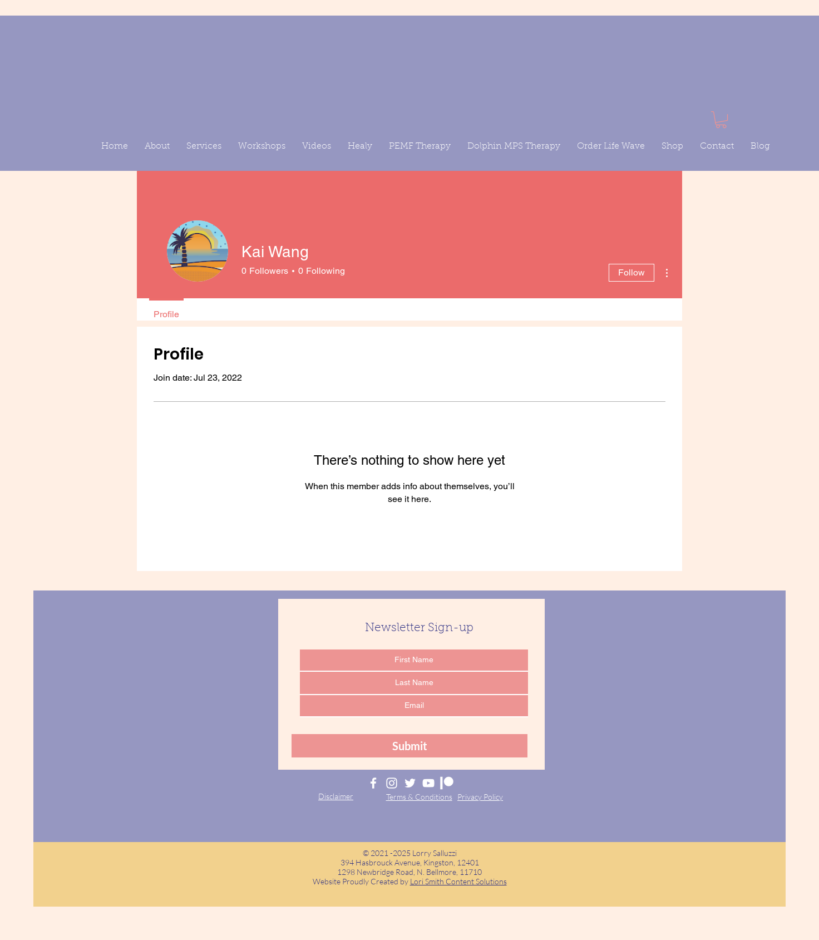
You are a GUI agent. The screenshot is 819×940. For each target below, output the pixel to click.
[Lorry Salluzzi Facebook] (373, 783)
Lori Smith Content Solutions (458, 881)
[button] (721, 119)
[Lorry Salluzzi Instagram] (391, 783)
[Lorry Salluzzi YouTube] (428, 783)
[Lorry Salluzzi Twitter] (410, 783)
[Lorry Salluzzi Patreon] (447, 783)
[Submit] (409, 745)
